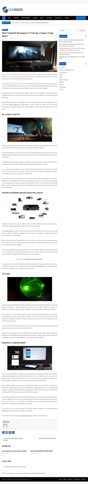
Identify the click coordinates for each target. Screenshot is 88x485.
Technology (58, 17)
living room (9, 231)
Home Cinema (13, 104)
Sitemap (83, 479)
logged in (13, 466)
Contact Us (69, 479)
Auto (9, 17)
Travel (67, 17)
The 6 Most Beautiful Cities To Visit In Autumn (13, 439)
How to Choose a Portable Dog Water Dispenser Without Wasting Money (30, 22)
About (64, 479)
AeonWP (29, 479)
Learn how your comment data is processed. (34, 473)
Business (16, 17)
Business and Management (66, 70)
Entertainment (25, 17)
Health (35, 17)
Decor (42, 17)
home (45, 88)
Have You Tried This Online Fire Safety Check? (42, 451)
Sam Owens (5, 38)
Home (60, 77)
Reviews (61, 84)
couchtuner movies (24, 415)
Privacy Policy (77, 479)
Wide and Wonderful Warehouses (47, 438)
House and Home (63, 79)
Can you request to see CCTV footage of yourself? (14, 451)
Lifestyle (49, 17)
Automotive (62, 67)
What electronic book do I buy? (34, 259)
